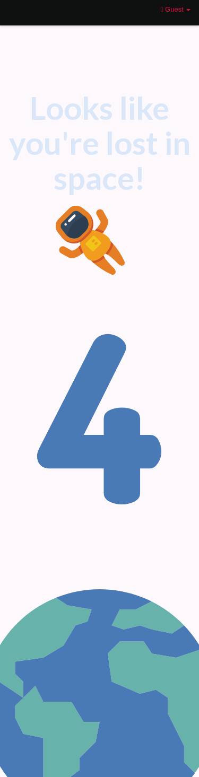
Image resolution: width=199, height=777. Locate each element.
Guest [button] (176, 9)
